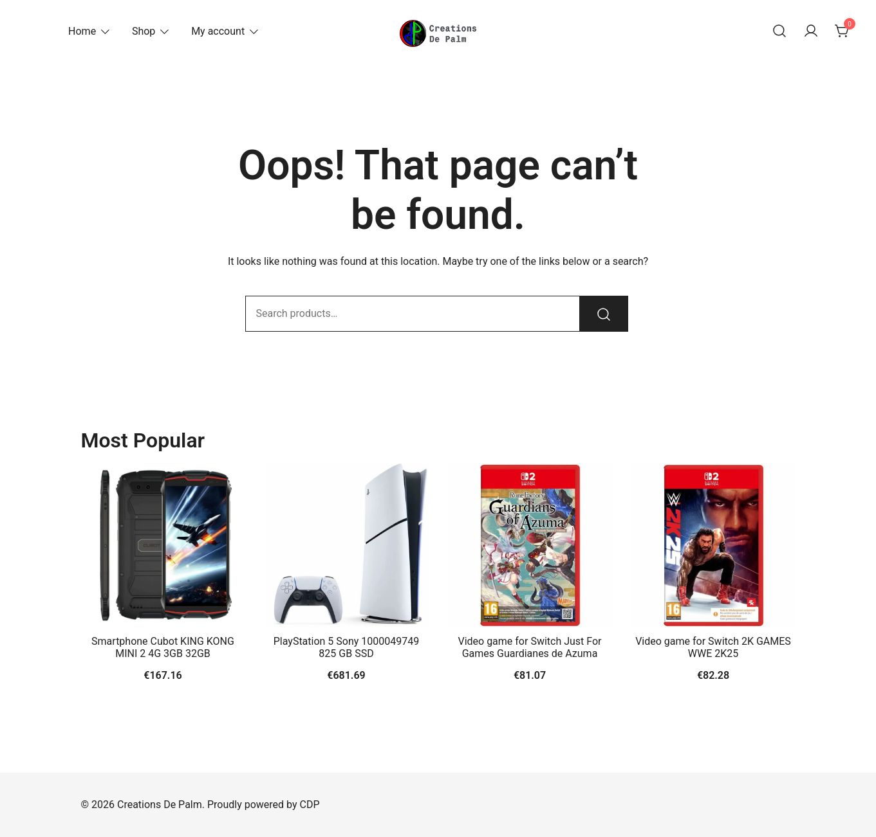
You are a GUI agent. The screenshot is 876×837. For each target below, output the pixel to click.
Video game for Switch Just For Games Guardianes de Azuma (529, 647)
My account (218, 31)
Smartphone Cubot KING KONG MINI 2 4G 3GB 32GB (162, 647)
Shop (143, 31)
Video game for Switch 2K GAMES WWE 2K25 (713, 647)
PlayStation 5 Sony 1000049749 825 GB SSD (347, 647)
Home (82, 31)
